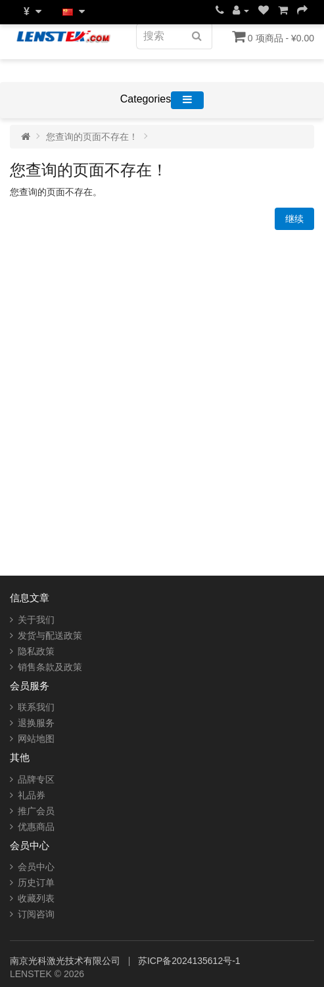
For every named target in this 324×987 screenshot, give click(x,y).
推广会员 (36, 811)
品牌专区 (36, 779)
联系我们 (36, 707)
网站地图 (36, 738)
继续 (294, 219)
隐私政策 (36, 651)
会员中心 (36, 866)
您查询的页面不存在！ (92, 136)
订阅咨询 (36, 914)
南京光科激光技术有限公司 (66, 960)
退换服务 (36, 723)
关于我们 (36, 619)
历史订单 (36, 882)
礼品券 (31, 795)
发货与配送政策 (50, 635)
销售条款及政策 (50, 667)
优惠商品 (36, 826)
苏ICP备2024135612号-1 (189, 960)
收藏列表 (36, 898)
